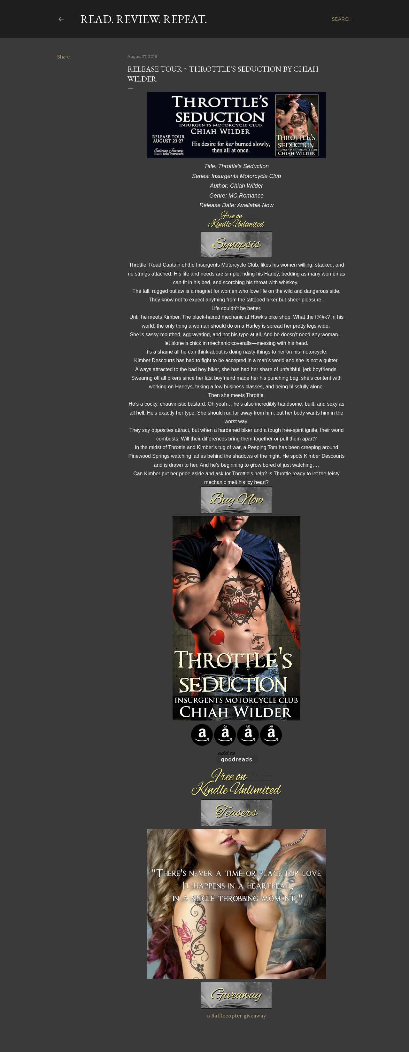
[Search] (342, 19)
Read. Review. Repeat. (143, 19)
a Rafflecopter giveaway (236, 1015)
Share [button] (63, 57)
